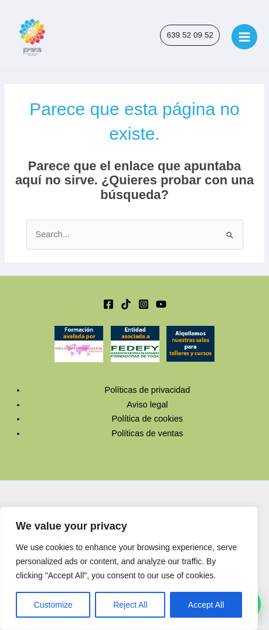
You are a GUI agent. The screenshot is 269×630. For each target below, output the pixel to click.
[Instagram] (143, 304)
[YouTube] (161, 304)
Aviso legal (147, 404)
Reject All (130, 604)
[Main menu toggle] (244, 37)
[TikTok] (126, 304)
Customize (53, 604)
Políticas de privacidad (147, 390)
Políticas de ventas (147, 433)
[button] (190, 35)
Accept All (206, 604)
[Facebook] (108, 304)
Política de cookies (147, 418)
